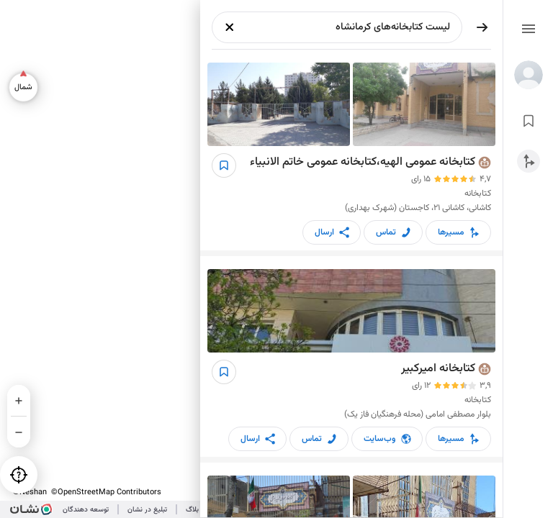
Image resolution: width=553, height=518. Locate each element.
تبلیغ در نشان (147, 509)
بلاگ (192, 509)
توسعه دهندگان (86, 509)
